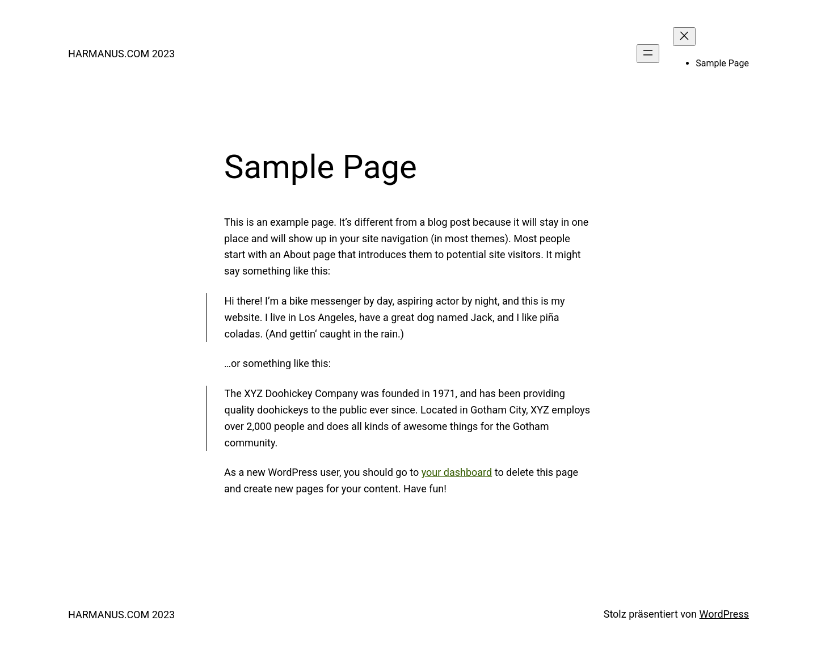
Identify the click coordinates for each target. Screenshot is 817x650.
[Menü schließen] (684, 36)
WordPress (724, 614)
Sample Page (722, 63)
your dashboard (457, 472)
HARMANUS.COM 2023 (121, 54)
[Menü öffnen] (648, 53)
